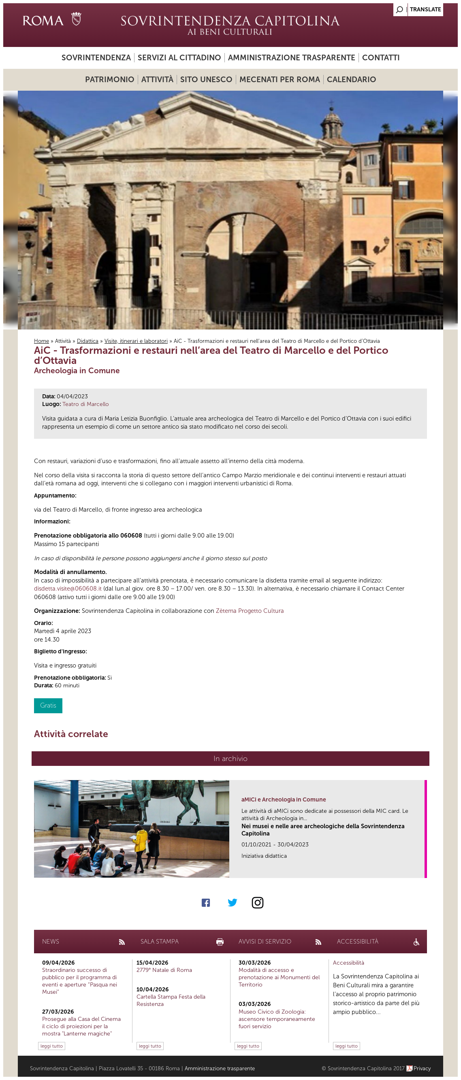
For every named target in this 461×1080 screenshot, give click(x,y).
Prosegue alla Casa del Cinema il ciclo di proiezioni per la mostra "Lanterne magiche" (81, 1026)
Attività (157, 79)
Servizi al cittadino (179, 57)
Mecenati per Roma (279, 79)
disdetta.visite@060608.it (68, 588)
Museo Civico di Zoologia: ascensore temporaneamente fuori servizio (277, 1019)
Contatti (381, 57)
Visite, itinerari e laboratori (136, 341)
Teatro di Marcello (85, 404)
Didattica (87, 341)
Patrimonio (109, 79)
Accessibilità (348, 962)
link (421, 869)
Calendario (351, 79)
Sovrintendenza (96, 57)
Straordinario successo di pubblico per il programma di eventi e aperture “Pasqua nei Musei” (79, 981)
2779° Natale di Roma (164, 970)
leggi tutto (52, 1046)
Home (41, 341)
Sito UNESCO (206, 79)
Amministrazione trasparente (291, 57)
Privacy (422, 1068)
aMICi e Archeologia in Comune (283, 799)
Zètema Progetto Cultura (250, 610)
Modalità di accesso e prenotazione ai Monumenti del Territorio (279, 977)
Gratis (48, 705)
